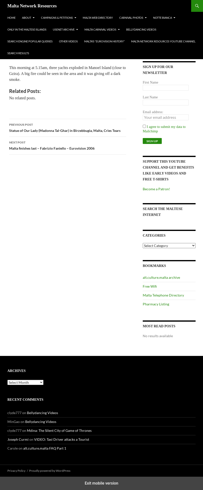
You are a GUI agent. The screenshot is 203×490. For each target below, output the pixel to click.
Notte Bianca (162, 17)
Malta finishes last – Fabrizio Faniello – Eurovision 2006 (67, 145)
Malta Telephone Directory (163, 295)
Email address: (153, 112)
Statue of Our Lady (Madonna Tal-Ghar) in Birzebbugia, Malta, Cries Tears (67, 127)
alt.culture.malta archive (161, 277)
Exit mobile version (101, 483)
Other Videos (68, 41)
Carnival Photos (131, 17)
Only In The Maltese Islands (26, 29)
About (26, 17)
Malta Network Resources (32, 5)
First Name (150, 82)
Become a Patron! (156, 189)
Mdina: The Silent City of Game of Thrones (59, 430)
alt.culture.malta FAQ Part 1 (44, 448)
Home (11, 17)
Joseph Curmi (18, 439)
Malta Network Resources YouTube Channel (163, 41)
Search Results (18, 53)
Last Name (150, 97)
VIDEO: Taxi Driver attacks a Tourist (61, 439)
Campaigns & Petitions (57, 17)
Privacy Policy (16, 470)
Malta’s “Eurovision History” (104, 41)
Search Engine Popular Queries (30, 41)
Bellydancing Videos (141, 29)
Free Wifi (150, 286)
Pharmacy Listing (156, 304)
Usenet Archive (64, 29)
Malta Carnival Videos (100, 29)
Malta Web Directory (98, 17)
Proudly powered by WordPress (49, 470)
